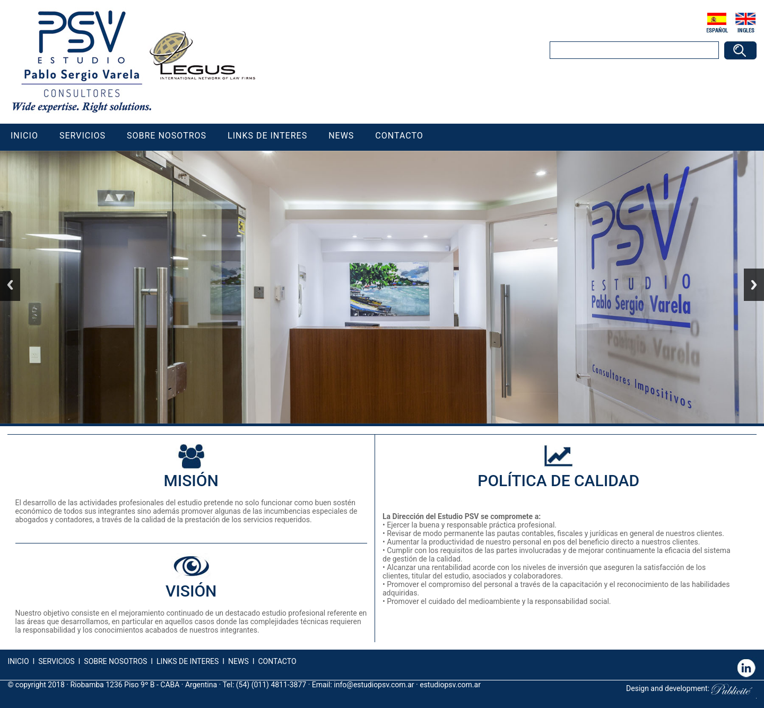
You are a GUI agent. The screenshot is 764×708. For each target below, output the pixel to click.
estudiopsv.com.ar (450, 684)
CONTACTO (277, 661)
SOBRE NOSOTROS (115, 661)
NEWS (238, 661)
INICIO (18, 661)
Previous (10, 285)
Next (754, 285)
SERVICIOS (56, 661)
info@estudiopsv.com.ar (374, 684)
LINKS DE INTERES (188, 661)
